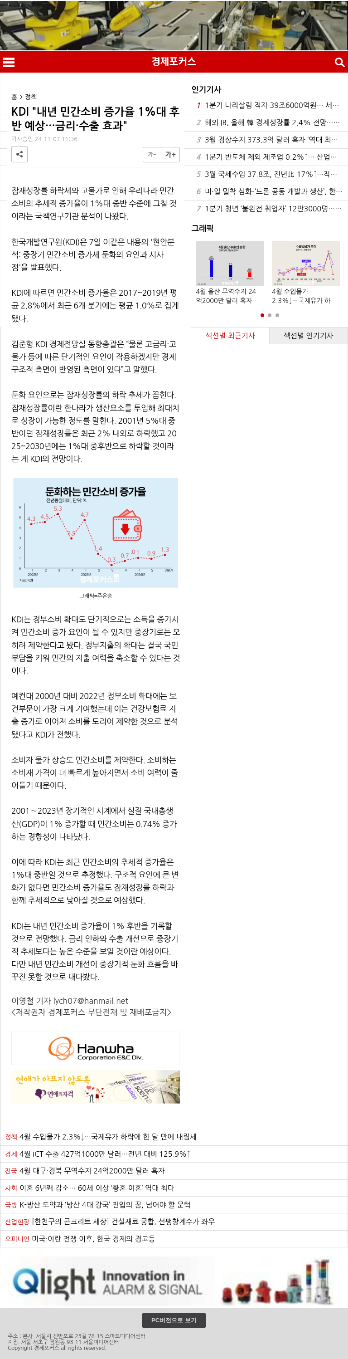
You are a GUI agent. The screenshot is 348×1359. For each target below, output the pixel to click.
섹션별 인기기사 (309, 335)
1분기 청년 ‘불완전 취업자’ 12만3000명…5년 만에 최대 (272, 209)
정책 (31, 97)
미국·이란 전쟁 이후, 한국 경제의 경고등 (80, 1238)
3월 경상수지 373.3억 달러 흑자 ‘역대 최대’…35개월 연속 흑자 (272, 140)
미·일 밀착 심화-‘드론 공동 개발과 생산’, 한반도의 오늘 (272, 192)
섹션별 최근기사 (230, 335)
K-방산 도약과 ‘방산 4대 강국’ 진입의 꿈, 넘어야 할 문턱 (98, 1204)
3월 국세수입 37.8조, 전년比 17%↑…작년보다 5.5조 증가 (272, 174)
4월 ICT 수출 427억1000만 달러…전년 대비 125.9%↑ (97, 1154)
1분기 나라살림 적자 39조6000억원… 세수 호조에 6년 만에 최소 (272, 105)
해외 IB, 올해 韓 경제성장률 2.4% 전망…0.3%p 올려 (272, 123)
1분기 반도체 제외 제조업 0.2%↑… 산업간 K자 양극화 (272, 157)
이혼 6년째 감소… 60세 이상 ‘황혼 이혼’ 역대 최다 (89, 1188)
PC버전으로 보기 (174, 1320)
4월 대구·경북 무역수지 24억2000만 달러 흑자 (85, 1170)
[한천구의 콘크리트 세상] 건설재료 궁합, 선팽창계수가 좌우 (110, 1221)
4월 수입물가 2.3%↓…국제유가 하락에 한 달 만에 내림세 (101, 1136)
